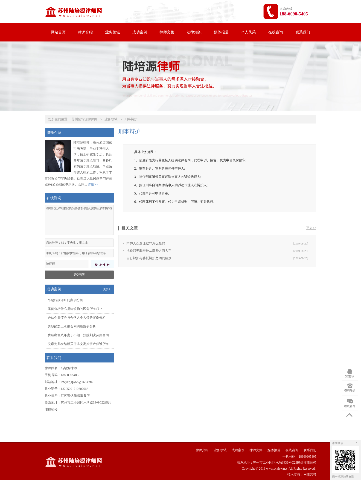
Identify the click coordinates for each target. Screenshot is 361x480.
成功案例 (139, 32)
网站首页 (58, 32)
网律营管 (309, 474)
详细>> (93, 184)
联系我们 (302, 32)
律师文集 (167, 32)
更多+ (106, 289)
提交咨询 (79, 274)
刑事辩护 (131, 119)
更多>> (311, 228)
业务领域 (112, 32)
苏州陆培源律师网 (84, 119)
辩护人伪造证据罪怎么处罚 (145, 243)
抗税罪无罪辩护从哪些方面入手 (149, 251)
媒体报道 (221, 32)
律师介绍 (85, 32)
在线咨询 (275, 32)
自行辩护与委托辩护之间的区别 (149, 258)
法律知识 (194, 32)
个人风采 (248, 32)
